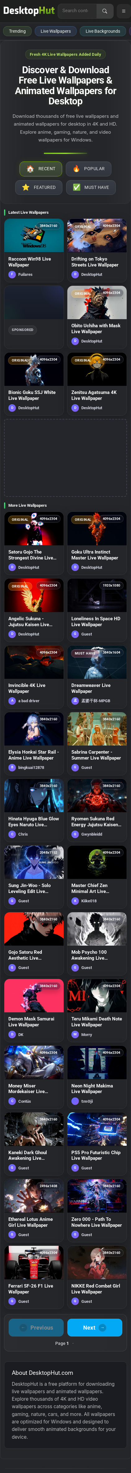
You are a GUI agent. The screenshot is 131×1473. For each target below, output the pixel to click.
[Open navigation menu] (124, 11)
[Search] (105, 11)
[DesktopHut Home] (29, 11)
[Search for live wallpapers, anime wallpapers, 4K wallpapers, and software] (77, 10)
